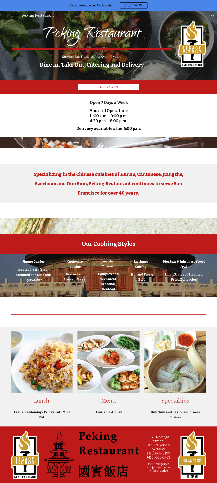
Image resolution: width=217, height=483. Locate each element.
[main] (92, 36)
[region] (108, 5)
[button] (213, 16)
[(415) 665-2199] (108, 87)
